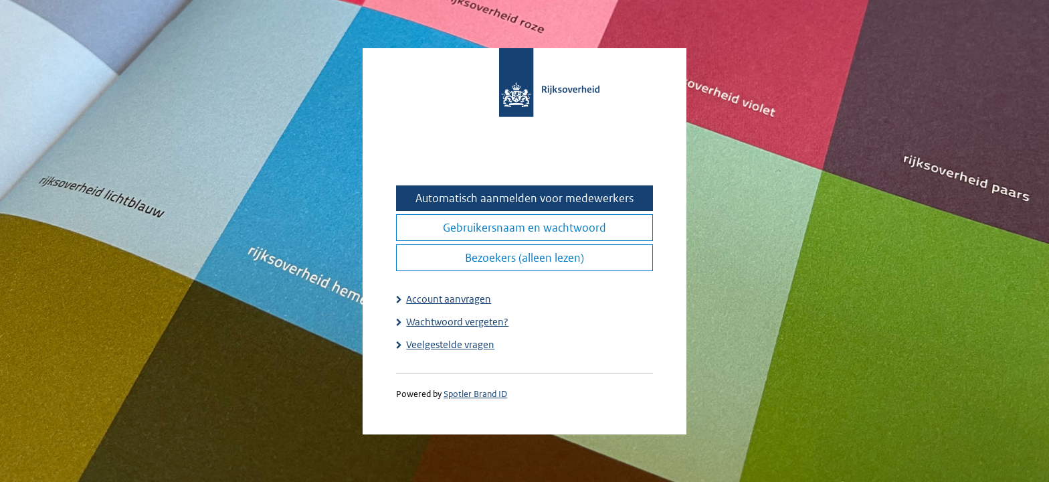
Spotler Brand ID (475, 394)
